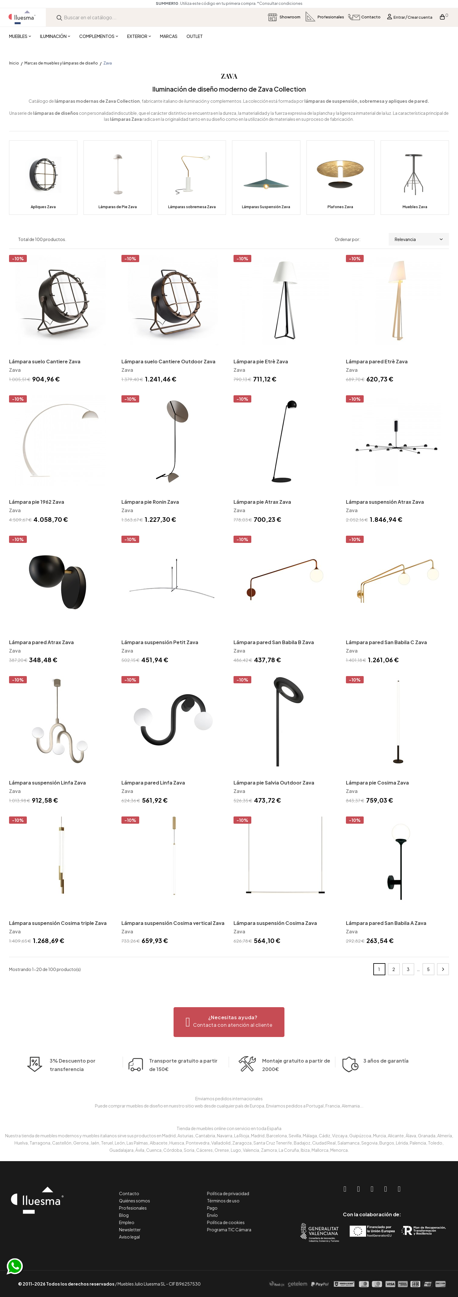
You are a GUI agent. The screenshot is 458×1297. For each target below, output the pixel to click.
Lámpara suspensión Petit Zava (159, 642)
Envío (212, 1215)
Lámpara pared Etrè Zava (377, 361)
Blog (124, 1215)
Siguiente (443, 969)
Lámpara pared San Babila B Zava (274, 642)
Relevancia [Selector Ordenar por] (419, 239)
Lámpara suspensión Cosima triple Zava (58, 923)
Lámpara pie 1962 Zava (36, 502)
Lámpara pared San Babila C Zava (386, 642)
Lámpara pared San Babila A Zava (386, 923)
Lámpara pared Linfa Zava (153, 782)
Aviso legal (129, 1236)
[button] (229, 1022)
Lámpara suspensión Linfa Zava (47, 782)
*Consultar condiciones (280, 3)
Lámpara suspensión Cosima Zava (275, 923)
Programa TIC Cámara (229, 1229)
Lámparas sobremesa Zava (192, 207)
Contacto (129, 1193)
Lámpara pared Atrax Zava (41, 642)
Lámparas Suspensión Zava (266, 207)
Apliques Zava (43, 207)
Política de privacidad (228, 1193)
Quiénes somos (134, 1200)
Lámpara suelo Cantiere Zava (44, 361)
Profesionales (133, 1208)
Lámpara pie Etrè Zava (261, 361)
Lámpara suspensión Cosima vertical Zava (172, 923)
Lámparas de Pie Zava (118, 207)
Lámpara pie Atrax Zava (262, 502)
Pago (212, 1208)
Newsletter (130, 1229)
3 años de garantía (386, 1070)
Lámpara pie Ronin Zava (150, 502)
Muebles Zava (415, 207)
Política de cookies (226, 1222)
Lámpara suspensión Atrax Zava (385, 502)
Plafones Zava (340, 207)
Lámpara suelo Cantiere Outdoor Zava (168, 361)
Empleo (126, 1222)
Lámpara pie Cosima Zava (377, 782)
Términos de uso (223, 1200)
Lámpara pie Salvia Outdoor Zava (274, 782)
